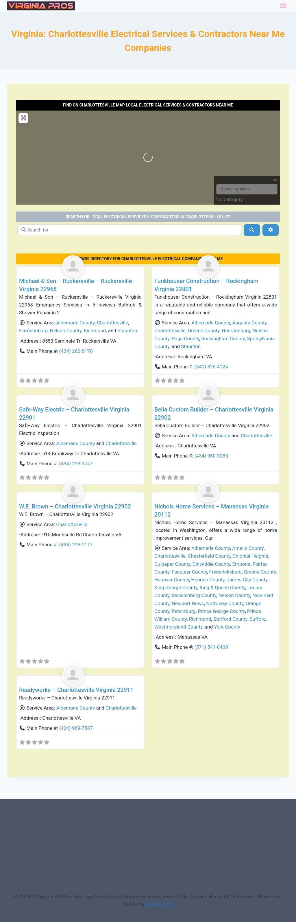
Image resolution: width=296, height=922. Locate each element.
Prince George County (221, 611)
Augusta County (249, 323)
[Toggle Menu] (283, 6)
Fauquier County (189, 572)
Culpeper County (172, 564)
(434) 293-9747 (76, 463)
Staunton (127, 330)
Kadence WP (159, 904)
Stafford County (230, 619)
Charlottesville (112, 323)
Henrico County (207, 580)
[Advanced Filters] (270, 230)
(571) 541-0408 (211, 647)
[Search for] (129, 230)
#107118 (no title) (29, 813)
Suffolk (257, 619)
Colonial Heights (250, 556)
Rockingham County (223, 338)
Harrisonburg (33, 330)
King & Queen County (222, 587)
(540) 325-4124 (211, 367)
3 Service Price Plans (194, 813)
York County (227, 627)
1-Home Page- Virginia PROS (134, 813)
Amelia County (248, 548)
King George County (175, 587)
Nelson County (66, 330)
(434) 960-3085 (211, 456)
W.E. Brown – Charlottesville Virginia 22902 (75, 506)
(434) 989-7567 (76, 728)
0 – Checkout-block (76, 813)
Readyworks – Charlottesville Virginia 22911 (76, 689)
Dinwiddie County (211, 564)
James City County (247, 580)
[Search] (252, 230)
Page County (185, 338)
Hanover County (171, 580)
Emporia (241, 564)
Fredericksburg (225, 572)
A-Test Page (236, 813)
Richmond (95, 330)
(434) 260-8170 (76, 351)
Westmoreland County (178, 627)
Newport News (188, 603)
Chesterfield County (209, 556)
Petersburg (184, 611)
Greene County (203, 330)
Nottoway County (224, 603)
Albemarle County (75, 323)
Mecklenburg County (194, 595)
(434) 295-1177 (76, 545)
